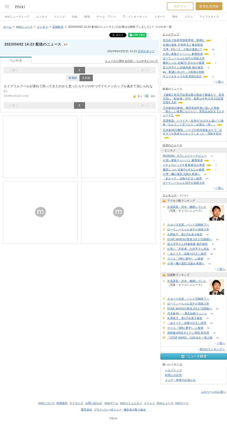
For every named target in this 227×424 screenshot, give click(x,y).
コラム (189, 16)
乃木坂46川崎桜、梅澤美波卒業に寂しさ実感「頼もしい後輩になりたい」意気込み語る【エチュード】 (193, 111)
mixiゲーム (111, 403)
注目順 (86, 77)
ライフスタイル (209, 16)
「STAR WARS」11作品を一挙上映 (189, 337)
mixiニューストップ (17, 16)
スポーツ (159, 16)
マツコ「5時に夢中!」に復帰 (185, 258)
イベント (149, 403)
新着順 (73, 77)
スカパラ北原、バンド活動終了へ (188, 224)
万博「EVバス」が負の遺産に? (182, 49)
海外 (175, 16)
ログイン (180, 6)
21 (207, 234)
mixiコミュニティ (131, 403)
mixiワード (182, 403)
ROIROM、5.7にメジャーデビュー (185, 155)
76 (209, 72)
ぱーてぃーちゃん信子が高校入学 (184, 58)
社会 (75, 16)
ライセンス (77, 403)
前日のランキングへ (212, 349)
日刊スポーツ (146, 51)
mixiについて (46, 403)
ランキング (170, 195)
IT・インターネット (135, 16)
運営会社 (86, 409)
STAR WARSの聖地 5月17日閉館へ (189, 239)
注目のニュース (172, 145)
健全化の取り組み (135, 409)
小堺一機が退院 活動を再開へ (181, 174)
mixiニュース (24, 26)
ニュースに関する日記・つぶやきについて (131, 61)
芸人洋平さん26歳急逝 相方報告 (183, 67)
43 (217, 239)
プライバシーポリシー (108, 409)
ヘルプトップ (173, 370)
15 (214, 249)
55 (216, 40)
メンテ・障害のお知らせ (180, 380)
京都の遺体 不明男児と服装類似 (183, 44)
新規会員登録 (209, 6)
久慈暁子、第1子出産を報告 (184, 234)
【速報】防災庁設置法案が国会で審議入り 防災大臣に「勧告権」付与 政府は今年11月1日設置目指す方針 (193, 98)
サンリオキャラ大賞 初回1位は (182, 76)
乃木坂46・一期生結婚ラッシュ (187, 313)
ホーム (7, 26)
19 (213, 49)
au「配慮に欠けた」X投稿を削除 (183, 71)
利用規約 (62, 403)
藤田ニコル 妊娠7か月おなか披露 (184, 62)
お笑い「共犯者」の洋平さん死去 (188, 248)
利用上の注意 (173, 375)
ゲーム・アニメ (106, 16)
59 (214, 225)
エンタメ (41, 16)
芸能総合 (58, 26)
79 (172, 214)
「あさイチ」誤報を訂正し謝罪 (182, 178)
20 (207, 178)
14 (205, 174)
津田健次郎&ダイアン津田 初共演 (188, 332)
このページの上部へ (213, 391)
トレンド (59, 16)
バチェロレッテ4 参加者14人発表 (184, 164)
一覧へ (219, 81)
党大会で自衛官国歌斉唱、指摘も (184, 40)
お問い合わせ (93, 403)
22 (212, 313)
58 (208, 45)
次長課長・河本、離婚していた (186, 206)
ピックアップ (171, 34)
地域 (87, 16)
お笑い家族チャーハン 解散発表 (183, 53)
